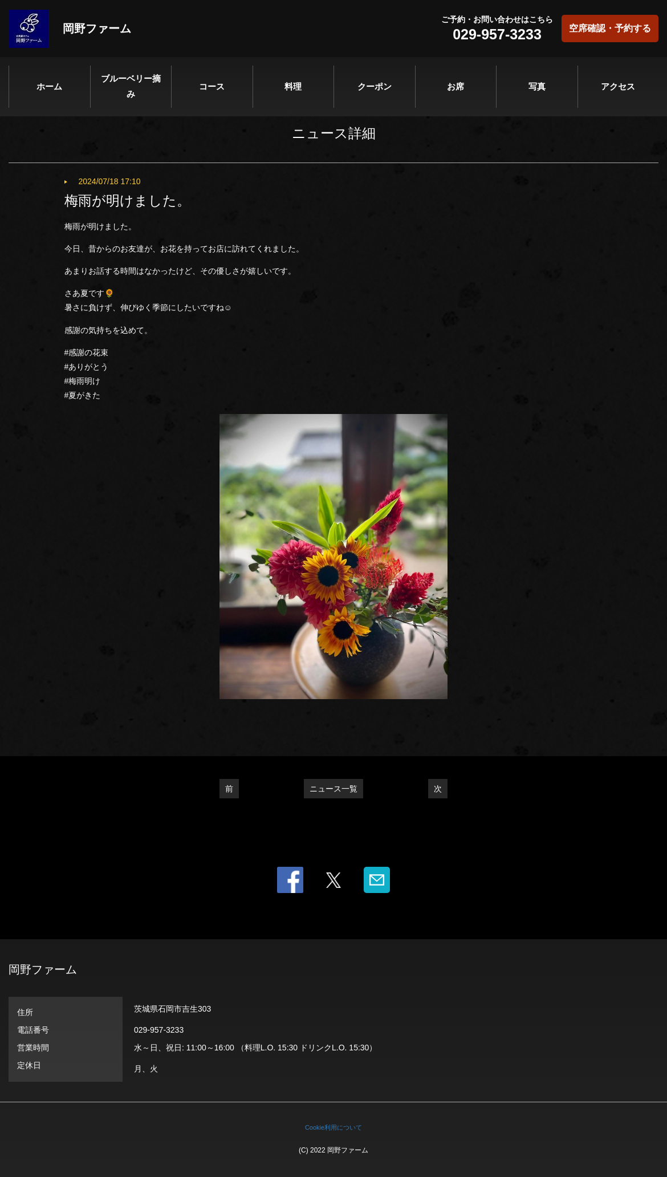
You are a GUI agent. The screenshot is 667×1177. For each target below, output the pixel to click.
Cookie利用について (333, 1127)
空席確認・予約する (610, 28)
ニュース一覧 (333, 788)
